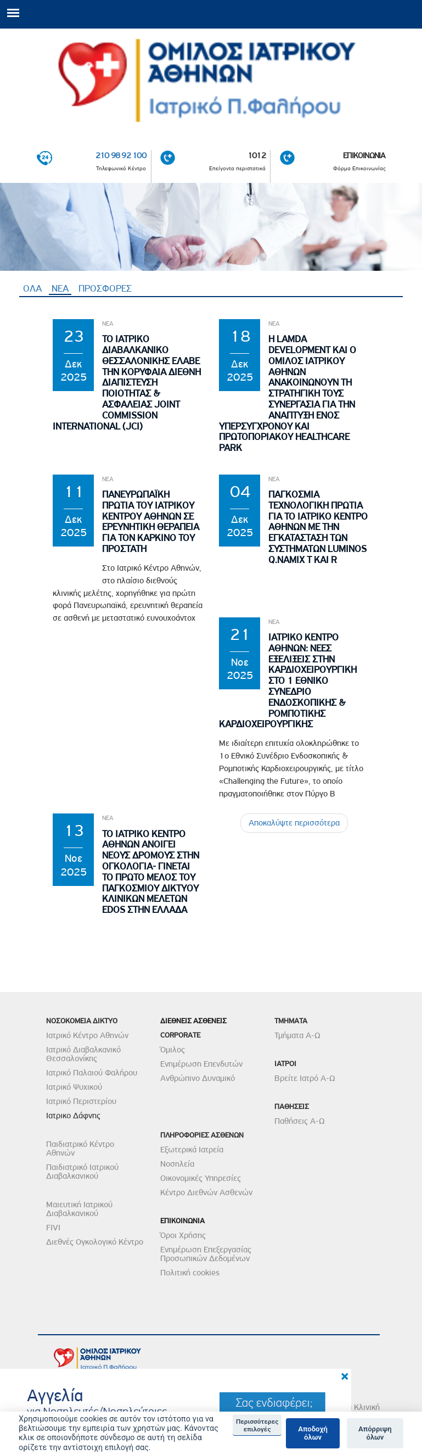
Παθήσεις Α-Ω (299, 1121)
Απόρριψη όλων (375, 1433)
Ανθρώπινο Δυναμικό (197, 1078)
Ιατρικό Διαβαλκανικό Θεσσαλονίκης (83, 1054)
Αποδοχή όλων (313, 1433)
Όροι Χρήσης (183, 1235)
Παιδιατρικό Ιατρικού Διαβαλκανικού (82, 1171)
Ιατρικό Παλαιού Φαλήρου (91, 1073)
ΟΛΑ (32, 288)
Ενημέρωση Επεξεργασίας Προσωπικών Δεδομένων (205, 1254)
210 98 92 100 (120, 155)
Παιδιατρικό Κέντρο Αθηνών (80, 1148)
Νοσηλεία (177, 1164)
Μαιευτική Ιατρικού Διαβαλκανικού (79, 1209)
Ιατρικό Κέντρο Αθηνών (87, 1035)
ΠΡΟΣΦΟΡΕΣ (105, 288)
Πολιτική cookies (190, 1273)
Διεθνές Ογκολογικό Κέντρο (94, 1242)
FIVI (53, 1228)
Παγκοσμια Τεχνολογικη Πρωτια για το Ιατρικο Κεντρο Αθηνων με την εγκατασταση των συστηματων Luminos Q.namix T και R (318, 527)
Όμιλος (172, 1050)
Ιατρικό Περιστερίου (81, 1101)
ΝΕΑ (61, 288)
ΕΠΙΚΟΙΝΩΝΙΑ (364, 155)
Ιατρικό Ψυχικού (74, 1087)
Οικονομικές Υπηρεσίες (200, 1178)
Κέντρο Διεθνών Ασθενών (206, 1192)
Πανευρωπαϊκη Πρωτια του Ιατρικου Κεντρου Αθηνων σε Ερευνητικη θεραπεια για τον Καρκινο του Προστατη (150, 521)
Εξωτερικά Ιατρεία (191, 1150)
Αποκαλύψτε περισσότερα (294, 823)
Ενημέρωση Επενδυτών (201, 1064)
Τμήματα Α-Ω (297, 1035)
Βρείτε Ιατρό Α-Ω (304, 1078)
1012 (256, 155)
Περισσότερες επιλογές (257, 1425)
